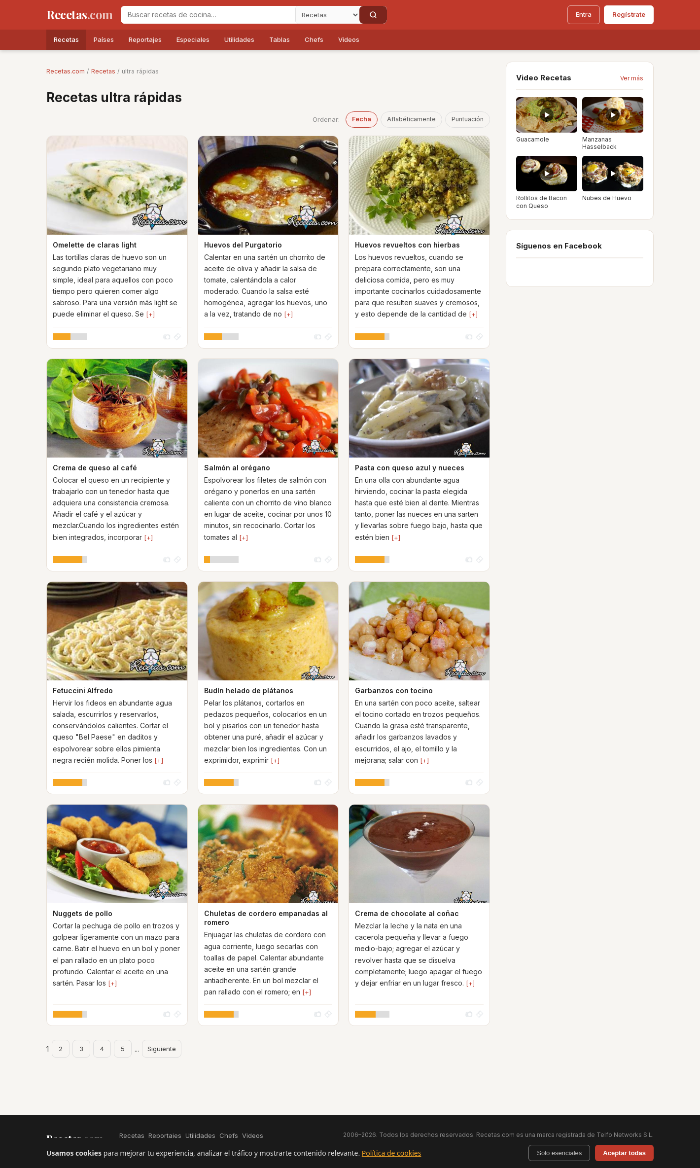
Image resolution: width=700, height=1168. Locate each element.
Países (104, 39)
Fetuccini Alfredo (83, 690)
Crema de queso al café (95, 467)
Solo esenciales (559, 1153)
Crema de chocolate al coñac (407, 913)
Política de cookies (391, 1153)
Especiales (193, 39)
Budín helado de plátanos (248, 690)
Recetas (66, 39)
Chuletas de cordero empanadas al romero (266, 917)
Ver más (631, 78)
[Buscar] (373, 15)
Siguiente (161, 1049)
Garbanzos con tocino (394, 690)
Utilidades (239, 39)
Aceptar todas (624, 1153)
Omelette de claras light (95, 245)
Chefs (314, 39)
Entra (584, 14)
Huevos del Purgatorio (243, 245)
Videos (348, 39)
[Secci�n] (327, 15)
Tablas (279, 39)
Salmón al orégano (237, 467)
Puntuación (468, 119)
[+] (150, 314)
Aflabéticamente (411, 119)
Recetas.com (65, 71)
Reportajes (145, 39)
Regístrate (628, 14)
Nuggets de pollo (82, 913)
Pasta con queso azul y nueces (409, 467)
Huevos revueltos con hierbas (407, 245)
